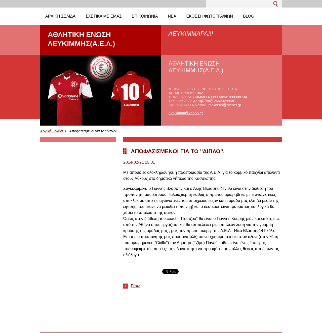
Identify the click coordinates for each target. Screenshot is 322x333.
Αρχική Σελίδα (51, 131)
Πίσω (135, 286)
